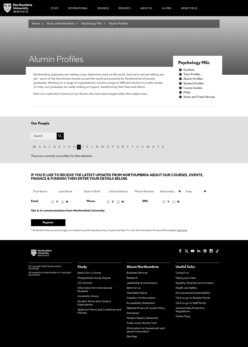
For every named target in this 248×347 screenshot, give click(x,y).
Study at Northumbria (61, 23)
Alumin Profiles (118, 23)
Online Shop (183, 316)
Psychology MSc (91, 23)
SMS (145, 201)
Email (34, 201)
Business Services (137, 273)
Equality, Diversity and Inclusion (195, 283)
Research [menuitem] (124, 8)
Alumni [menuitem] (166, 8)
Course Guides (192, 88)
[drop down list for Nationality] (170, 191)
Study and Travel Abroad (199, 97)
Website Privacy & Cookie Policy (146, 308)
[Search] (44, 136)
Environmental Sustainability (193, 293)
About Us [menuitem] (146, 8)
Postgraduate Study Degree (94, 278)
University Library (88, 296)
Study (82, 267)
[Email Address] (120, 191)
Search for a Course (89, 273)
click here (182, 230)
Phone (91, 201)
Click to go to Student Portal (193, 298)
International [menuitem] (78, 8)
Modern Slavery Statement (142, 318)
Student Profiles (193, 83)
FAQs (186, 92)
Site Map (132, 336)
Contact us (182, 273)
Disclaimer (133, 313)
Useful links (185, 267)
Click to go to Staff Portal (191, 303)
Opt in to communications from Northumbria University (68, 210)
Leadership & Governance (142, 283)
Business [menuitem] (103, 8)
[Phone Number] (145, 191)
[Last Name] (69, 191)
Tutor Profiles (191, 74)
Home (36, 23)
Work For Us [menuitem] (189, 8)
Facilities (188, 70)
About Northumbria (143, 267)
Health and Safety (186, 288)
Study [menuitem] (55, 8)
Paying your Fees (186, 278)
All (34, 147)
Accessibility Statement (141, 303)
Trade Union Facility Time (142, 323)
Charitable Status (137, 293)
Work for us (134, 288)
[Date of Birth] (94, 191)
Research (132, 278)
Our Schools (85, 283)
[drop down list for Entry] (196, 191)
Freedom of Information (141, 298)
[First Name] (43, 191)
